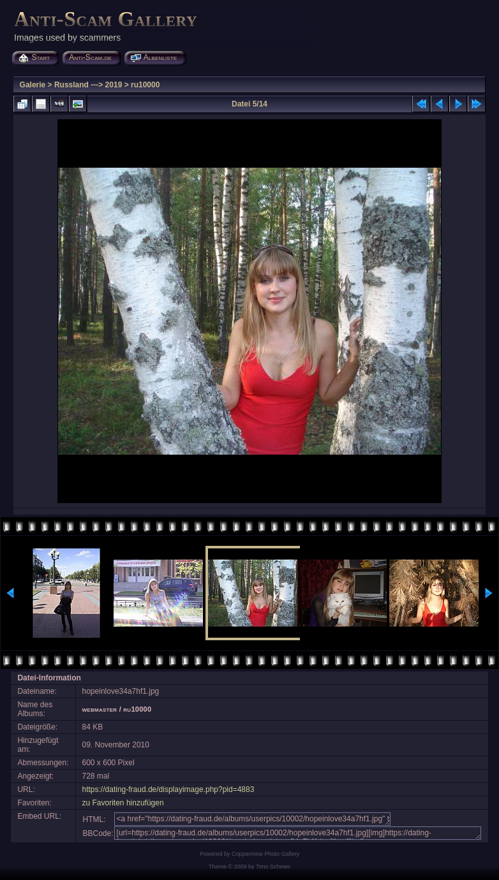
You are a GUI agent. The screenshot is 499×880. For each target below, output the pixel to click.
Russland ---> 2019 (88, 84)
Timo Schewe (273, 866)
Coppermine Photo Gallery (265, 854)
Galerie (33, 84)
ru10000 (145, 84)
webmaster (99, 709)
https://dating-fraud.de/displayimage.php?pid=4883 (168, 789)
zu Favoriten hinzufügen (123, 802)
